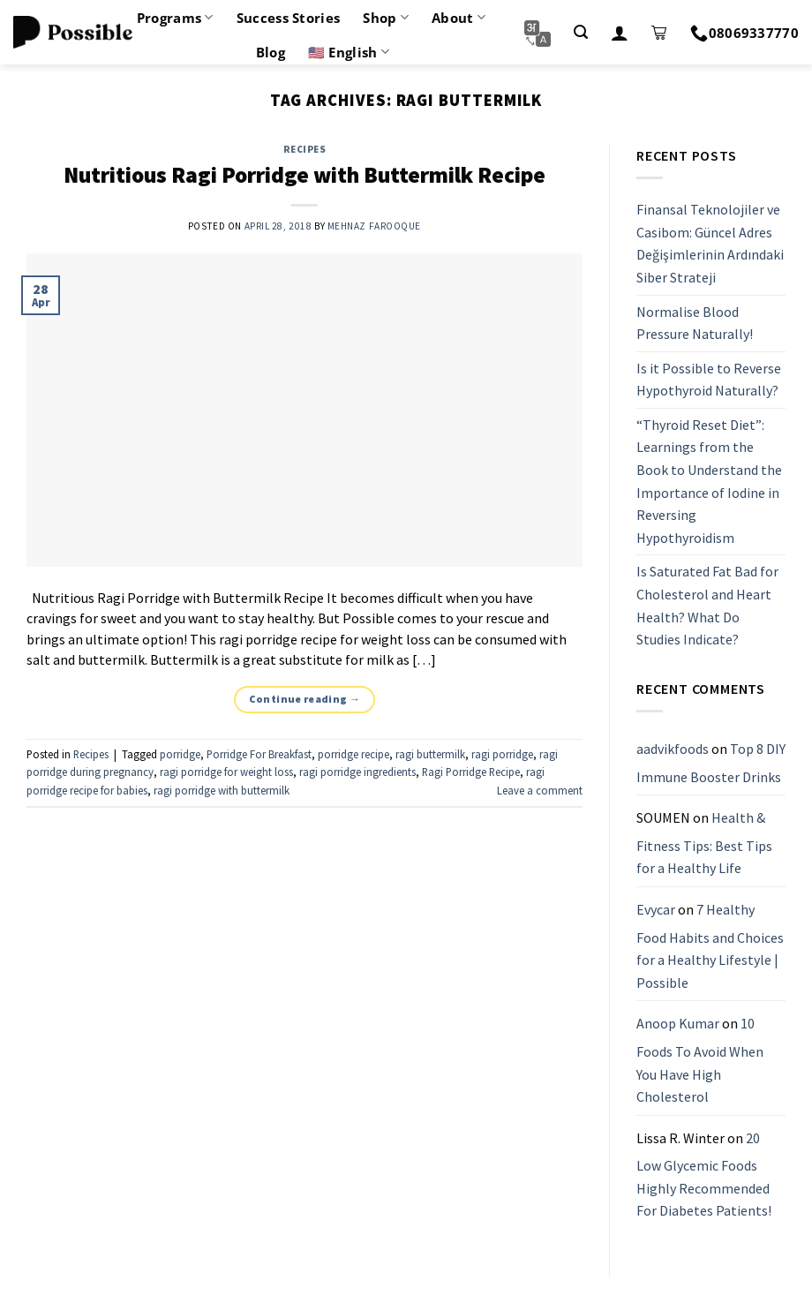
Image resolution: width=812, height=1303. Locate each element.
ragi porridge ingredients (357, 771)
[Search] (581, 32)
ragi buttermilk (430, 754)
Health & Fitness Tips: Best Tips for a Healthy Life (704, 843)
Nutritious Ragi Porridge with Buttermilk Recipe (304, 175)
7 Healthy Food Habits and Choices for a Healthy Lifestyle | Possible (710, 945)
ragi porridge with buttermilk (221, 790)
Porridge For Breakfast (259, 754)
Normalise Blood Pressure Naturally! (694, 323)
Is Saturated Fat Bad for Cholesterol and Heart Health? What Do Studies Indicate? (707, 606)
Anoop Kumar (677, 1024)
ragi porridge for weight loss (226, 771)
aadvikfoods (672, 748)
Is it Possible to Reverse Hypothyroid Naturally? (708, 379)
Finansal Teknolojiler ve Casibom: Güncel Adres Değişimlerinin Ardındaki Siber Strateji (710, 243)
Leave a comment (540, 790)
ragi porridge (502, 754)
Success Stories (289, 17)
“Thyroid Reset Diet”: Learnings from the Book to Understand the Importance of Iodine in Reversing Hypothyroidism (709, 481)
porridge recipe (353, 754)
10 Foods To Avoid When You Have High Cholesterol (699, 1060)
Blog (270, 52)
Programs (175, 17)
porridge (180, 754)
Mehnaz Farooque (374, 226)
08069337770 (744, 32)
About (458, 17)
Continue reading (305, 698)
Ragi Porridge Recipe (471, 771)
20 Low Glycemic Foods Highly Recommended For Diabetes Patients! (703, 1174)
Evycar (655, 909)
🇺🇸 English (348, 52)
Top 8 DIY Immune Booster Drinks (711, 763)
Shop (386, 17)
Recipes (305, 149)
